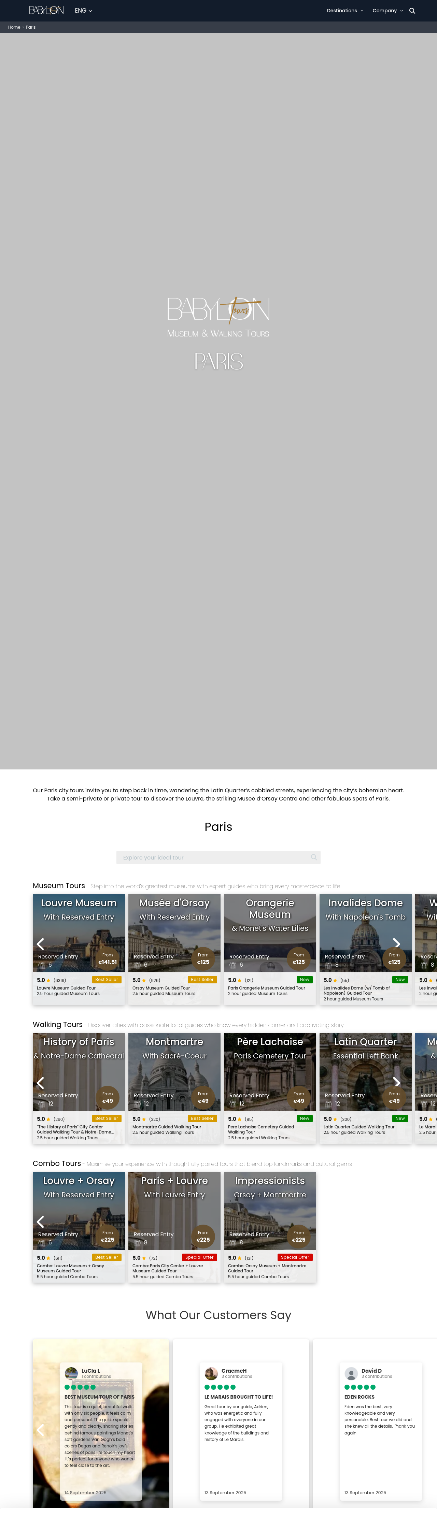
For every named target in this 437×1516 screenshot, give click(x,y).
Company (388, 10)
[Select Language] (84, 11)
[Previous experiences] (40, 944)
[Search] (412, 10)
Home (14, 27)
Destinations (345, 10)
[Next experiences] (396, 944)
